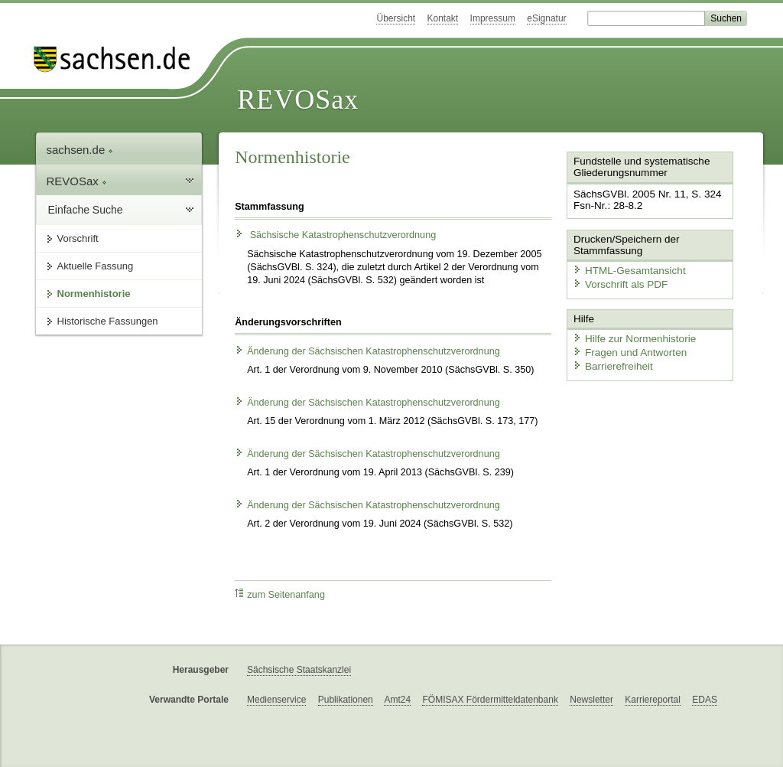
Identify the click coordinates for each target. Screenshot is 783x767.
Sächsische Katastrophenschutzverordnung (335, 235)
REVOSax (298, 99)
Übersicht (395, 18)
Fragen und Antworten (626, 348)
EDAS (704, 699)
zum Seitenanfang (280, 594)
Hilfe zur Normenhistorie (630, 335)
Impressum (492, 18)
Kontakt (443, 18)
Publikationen (345, 699)
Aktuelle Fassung (95, 266)
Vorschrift (78, 238)
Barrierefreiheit (610, 361)
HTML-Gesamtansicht (625, 268)
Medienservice (276, 699)
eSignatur (546, 18)
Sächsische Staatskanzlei (299, 669)
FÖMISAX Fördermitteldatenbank (489, 699)
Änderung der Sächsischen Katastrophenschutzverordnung (367, 351)
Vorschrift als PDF (617, 282)
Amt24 (397, 699)
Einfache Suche (85, 210)
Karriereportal (653, 699)
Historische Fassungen (107, 321)
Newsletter (591, 699)
